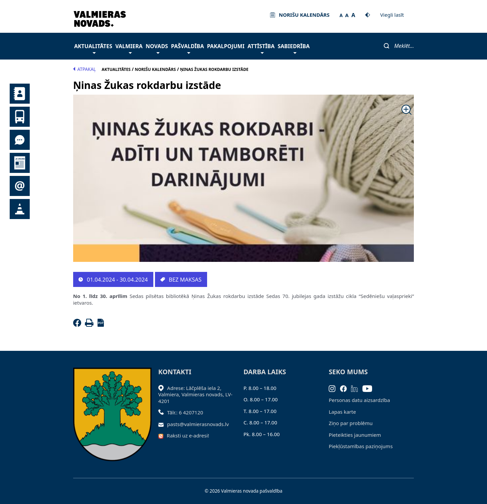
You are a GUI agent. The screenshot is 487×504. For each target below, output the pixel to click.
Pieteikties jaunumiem (20, 186)
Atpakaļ (84, 69)
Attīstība (261, 48)
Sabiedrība (294, 48)
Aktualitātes (93, 48)
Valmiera (129, 48)
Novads (157, 48)
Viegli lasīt (392, 14)
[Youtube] (369, 388)
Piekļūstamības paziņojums (360, 446)
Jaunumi (20, 163)
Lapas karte (342, 411)
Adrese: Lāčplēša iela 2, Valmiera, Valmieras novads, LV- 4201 (195, 394)
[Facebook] (78, 324)
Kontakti (20, 94)
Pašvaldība (187, 48)
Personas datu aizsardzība (359, 400)
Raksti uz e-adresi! (188, 435)
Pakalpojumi (226, 46)
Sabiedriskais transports (20, 117)
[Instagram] (334, 388)
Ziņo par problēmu (350, 423)
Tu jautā (20, 140)
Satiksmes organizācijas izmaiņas (20, 209)
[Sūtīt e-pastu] (162, 424)
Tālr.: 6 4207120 (185, 412)
